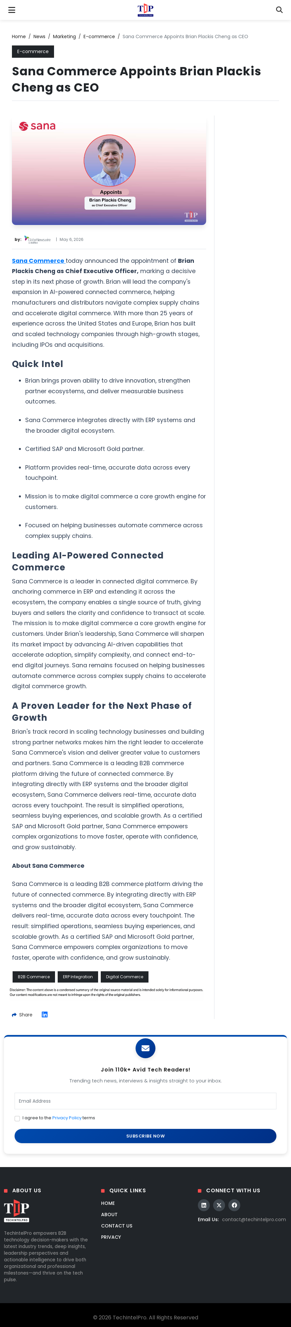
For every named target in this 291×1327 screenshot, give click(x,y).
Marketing (64, 36)
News (39, 36)
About (109, 1214)
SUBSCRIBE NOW (145, 1136)
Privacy (111, 1237)
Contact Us (116, 1225)
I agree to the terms (59, 1118)
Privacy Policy (67, 1118)
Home (19, 36)
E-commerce (99, 36)
